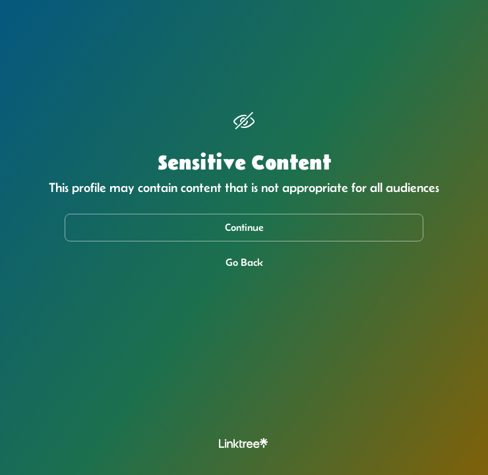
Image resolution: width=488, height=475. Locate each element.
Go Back (244, 262)
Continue (244, 227)
